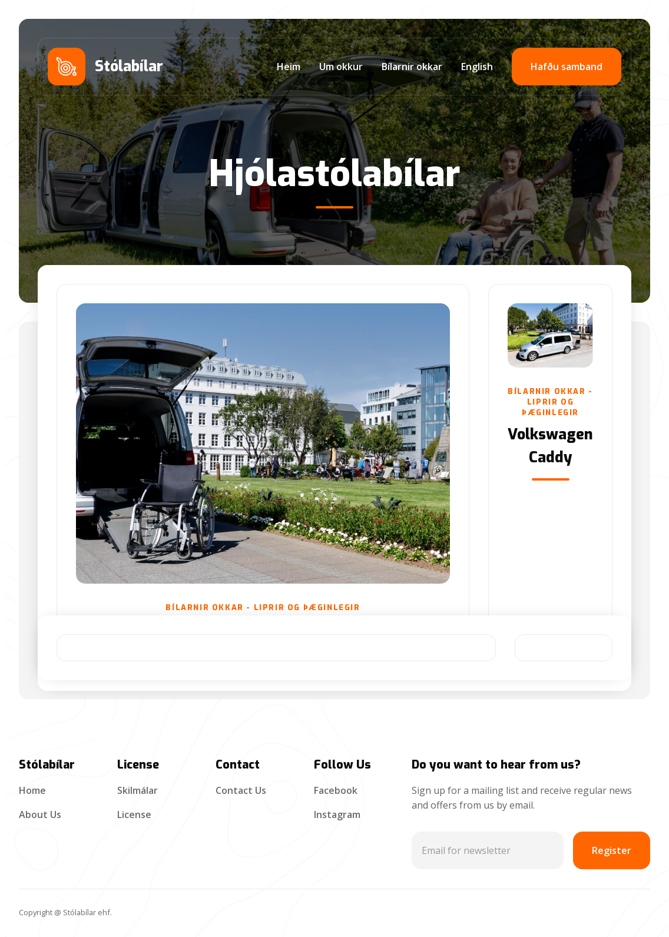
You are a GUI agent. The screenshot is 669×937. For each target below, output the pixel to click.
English (477, 66)
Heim (288, 66)
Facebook (335, 790)
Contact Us (241, 790)
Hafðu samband (566, 66)
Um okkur (341, 66)
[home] (105, 66)
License (134, 814)
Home (32, 790)
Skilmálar (137, 790)
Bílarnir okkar (412, 66)
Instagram (337, 814)
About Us (40, 814)
